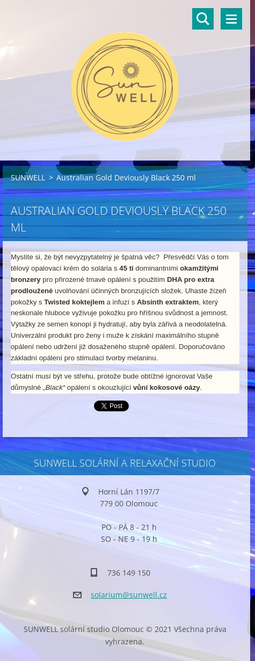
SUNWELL (28, 177)
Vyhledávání (203, 19)
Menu (231, 19)
